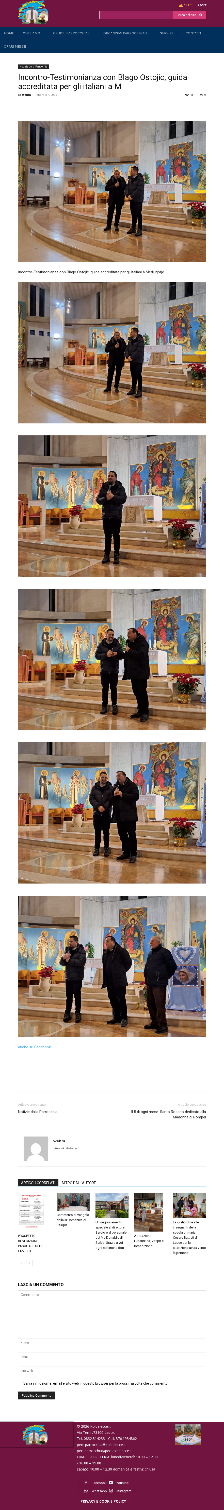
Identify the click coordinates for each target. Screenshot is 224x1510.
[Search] (189, 15)
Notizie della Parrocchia (33, 66)
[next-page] (29, 1263)
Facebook (99, 1483)
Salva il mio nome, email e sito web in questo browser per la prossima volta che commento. (95, 1383)
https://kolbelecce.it (66, 1148)
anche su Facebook (34, 1047)
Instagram (124, 1491)
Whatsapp (99, 1491)
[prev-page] (21, 1263)
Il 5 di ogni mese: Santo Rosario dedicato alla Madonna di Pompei (168, 1114)
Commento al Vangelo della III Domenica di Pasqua (73, 1220)
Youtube (122, 1483)
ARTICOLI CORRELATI (38, 1183)
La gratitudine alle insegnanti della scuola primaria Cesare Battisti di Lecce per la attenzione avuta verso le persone (189, 1237)
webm (26, 95)
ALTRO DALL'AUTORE (78, 1183)
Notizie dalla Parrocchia (37, 1112)
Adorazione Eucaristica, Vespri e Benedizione (149, 1241)
